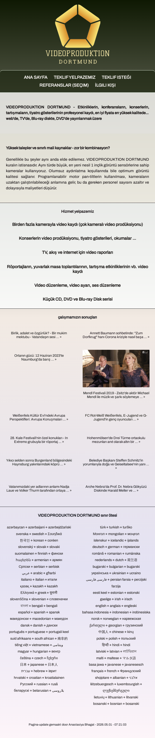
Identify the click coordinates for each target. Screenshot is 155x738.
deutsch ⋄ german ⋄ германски (115, 547)
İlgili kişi (105, 85)
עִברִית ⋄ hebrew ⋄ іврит (38, 671)
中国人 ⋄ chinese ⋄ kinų (116, 632)
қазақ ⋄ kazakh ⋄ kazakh (39, 586)
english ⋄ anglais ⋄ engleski (116, 606)
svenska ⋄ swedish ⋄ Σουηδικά (39, 534)
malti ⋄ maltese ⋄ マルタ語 (116, 658)
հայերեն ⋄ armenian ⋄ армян (39, 560)
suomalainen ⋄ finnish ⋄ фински (39, 553)
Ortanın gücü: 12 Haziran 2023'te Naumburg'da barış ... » (39, 357)
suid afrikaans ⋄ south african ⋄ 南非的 (39, 638)
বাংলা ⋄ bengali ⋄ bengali (39, 606)
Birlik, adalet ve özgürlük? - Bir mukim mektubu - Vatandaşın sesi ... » (39, 335)
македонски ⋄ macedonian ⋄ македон (39, 619)
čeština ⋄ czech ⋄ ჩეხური (39, 658)
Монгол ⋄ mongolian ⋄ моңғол (116, 534)
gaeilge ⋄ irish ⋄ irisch (116, 599)
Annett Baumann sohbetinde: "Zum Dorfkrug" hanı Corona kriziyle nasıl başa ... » (116, 335)
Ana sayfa (35, 77)
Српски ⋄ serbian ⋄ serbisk (39, 566)
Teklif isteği (116, 77)
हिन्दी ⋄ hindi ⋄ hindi (116, 645)
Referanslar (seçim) (64, 85)
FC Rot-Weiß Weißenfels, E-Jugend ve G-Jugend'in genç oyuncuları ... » (116, 417)
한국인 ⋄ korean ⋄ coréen (39, 540)
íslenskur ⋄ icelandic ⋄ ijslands (116, 540)
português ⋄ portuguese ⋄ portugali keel (39, 632)
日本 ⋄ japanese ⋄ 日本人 (39, 664)
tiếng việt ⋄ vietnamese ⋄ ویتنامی (39, 645)
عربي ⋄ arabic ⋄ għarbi (39, 573)
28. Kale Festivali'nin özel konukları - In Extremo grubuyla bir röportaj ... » (39, 440)
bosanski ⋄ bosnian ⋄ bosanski (116, 704)
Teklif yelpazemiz (74, 77)
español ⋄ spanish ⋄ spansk (39, 612)
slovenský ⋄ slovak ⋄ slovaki (39, 547)
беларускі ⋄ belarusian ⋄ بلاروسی (39, 690)
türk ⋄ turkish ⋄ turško (116, 527)
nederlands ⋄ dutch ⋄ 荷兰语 (116, 560)
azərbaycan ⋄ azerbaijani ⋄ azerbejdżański (39, 527)
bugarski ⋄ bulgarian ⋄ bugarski (116, 566)
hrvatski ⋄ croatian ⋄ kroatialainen (39, 678)
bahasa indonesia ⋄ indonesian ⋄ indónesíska (116, 612)
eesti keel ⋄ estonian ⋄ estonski (116, 593)
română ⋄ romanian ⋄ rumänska (116, 553)
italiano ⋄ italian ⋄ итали (39, 579)
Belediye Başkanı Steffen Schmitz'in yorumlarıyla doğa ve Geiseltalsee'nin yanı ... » (116, 464)
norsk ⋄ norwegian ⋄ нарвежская (116, 619)
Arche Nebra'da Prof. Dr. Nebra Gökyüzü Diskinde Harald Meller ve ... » (116, 488)
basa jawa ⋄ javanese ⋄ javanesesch (116, 664)
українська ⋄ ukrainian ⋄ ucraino (116, 573)
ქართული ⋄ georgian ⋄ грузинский (116, 625)
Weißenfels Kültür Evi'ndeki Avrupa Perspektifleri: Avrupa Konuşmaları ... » (39, 417)
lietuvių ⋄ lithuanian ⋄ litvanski (116, 697)
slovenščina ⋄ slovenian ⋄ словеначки (39, 599)
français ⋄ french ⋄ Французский (116, 671)
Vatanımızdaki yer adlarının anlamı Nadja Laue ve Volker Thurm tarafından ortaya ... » (39, 488)
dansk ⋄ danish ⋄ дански (39, 625)
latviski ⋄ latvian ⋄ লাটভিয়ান (116, 651)
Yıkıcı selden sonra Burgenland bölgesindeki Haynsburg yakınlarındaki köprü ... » (39, 462)
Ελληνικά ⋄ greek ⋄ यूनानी (39, 593)
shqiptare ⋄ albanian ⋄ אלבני (116, 678)
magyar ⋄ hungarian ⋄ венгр (39, 651)
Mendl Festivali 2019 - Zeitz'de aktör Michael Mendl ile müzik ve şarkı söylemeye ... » (116, 395)
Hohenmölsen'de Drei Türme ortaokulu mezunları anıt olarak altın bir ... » (116, 440)
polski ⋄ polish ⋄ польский (116, 638)
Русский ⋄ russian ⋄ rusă (39, 684)
